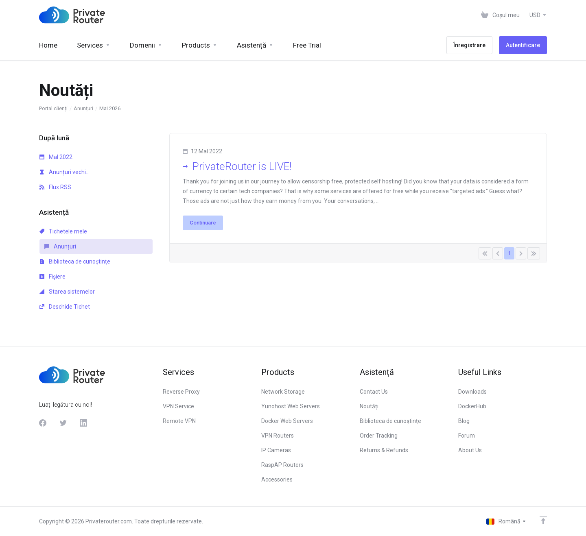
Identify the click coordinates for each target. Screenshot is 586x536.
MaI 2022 (55, 157)
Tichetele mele (63, 231)
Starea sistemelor (67, 291)
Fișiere (52, 276)
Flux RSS (55, 187)
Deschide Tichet (64, 306)
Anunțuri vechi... (64, 172)
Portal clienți (53, 108)
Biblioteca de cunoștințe (74, 261)
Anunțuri (83, 108)
